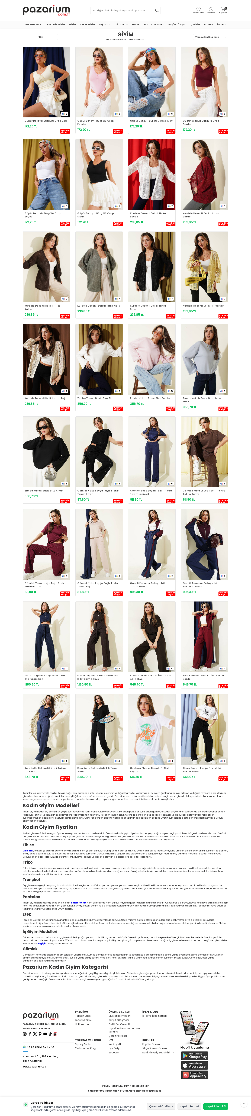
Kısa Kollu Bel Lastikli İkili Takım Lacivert (45, 769)
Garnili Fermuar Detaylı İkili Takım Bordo (147, 584)
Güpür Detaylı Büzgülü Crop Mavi (151, 121)
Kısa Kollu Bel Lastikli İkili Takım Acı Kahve (150, 677)
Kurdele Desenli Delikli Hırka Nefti (99, 305)
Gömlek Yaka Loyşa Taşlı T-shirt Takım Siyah (98, 492)
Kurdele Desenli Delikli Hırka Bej (45, 398)
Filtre (40, 37)
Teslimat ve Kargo (86, 1048)
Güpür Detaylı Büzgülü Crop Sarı (46, 121)
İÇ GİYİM (195, 24)
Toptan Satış (83, 1016)
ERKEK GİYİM (87, 24)
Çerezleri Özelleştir (161, 1106)
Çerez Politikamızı (97, 1110)
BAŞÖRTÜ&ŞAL (176, 24)
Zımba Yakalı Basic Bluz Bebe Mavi (202, 400)
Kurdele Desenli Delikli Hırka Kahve (42, 307)
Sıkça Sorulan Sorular (155, 1048)
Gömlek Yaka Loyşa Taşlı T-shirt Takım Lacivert (151, 492)
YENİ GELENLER (32, 24)
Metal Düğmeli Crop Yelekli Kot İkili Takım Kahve (97, 677)
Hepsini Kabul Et (216, 1106)
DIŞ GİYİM (105, 24)
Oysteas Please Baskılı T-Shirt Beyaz (149, 769)
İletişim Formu (83, 1020)
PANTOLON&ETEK (153, 24)
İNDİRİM (222, 24)
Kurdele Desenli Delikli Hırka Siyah (148, 307)
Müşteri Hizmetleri (119, 1016)
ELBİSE (135, 24)
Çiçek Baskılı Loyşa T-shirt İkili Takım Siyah (202, 769)
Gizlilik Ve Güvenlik (120, 1024)
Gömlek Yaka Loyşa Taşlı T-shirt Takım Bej (98, 584)
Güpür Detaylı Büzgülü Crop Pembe (95, 122)
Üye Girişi (114, 1048)
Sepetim (114, 1052)
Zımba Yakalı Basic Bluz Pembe (150, 398)
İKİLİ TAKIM (121, 24)
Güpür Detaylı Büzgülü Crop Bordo (201, 122)
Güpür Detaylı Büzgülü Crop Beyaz (43, 215)
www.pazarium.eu (34, 1066)
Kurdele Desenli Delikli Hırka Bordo (201, 215)
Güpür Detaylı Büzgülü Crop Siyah (95, 215)
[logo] (46, 10)
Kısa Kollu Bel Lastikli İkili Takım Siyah (97, 769)
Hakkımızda (82, 1024)
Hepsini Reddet (189, 1106)
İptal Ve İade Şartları (154, 1016)
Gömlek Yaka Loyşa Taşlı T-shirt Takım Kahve (204, 492)
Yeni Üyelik (115, 1044)
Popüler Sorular (151, 1044)
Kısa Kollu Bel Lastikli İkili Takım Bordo (203, 677)
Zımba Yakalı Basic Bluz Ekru (95, 398)
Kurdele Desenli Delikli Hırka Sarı (204, 305)
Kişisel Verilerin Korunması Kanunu (124, 1030)
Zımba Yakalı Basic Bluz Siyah (44, 490)
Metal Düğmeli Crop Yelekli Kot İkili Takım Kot (45, 677)
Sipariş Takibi (83, 1044)
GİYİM (72, 24)
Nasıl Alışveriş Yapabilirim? (158, 1052)
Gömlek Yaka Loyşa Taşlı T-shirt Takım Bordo (46, 584)
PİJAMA (208, 24)
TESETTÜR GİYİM (55, 24)
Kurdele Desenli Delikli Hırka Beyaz (148, 215)
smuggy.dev (96, 1090)
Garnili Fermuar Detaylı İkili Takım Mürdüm (200, 584)
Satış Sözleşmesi (119, 1020)
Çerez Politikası (118, 1036)
